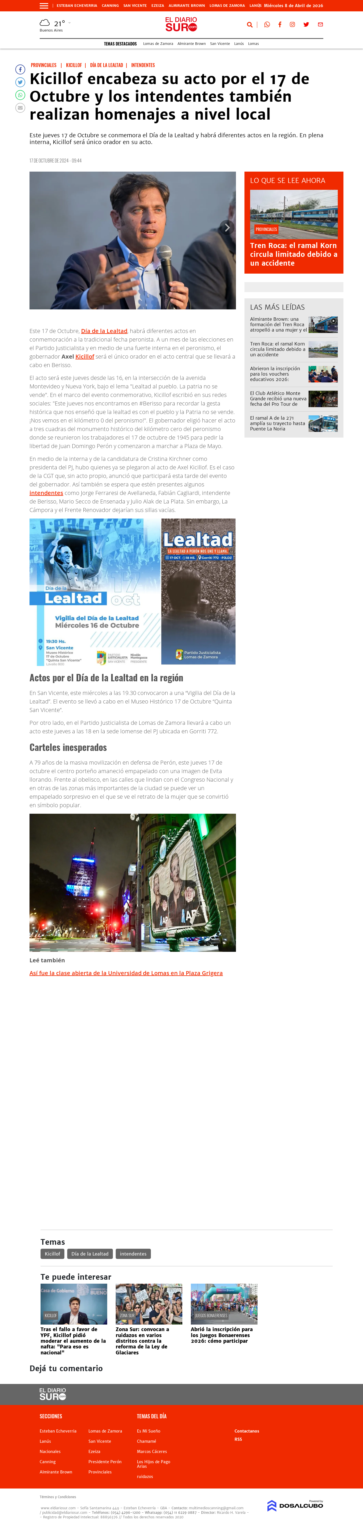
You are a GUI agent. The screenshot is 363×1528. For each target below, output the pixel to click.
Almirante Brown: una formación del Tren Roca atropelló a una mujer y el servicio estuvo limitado (278, 327)
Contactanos (247, 1431)
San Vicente (135, 5)
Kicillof (84, 356)
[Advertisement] (186, 1021)
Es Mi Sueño (148, 1431)
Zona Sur (127, 1315)
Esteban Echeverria (77, 5)
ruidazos (145, 1476)
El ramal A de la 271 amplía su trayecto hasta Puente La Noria (277, 423)
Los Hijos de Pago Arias (153, 1464)
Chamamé (146, 1441)
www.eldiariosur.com (58, 1508)
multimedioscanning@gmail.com (216, 1508)
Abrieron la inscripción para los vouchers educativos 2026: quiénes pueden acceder (276, 377)
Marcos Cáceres (152, 1451)
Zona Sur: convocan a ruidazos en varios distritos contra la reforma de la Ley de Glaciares (142, 1341)
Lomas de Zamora (227, 5)
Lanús (239, 43)
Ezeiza (157, 5)
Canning (110, 5)
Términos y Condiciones (58, 1497)
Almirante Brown (187, 5)
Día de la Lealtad (104, 331)
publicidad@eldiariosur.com (64, 1512)
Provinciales (100, 1472)
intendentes (46, 493)
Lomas (253, 43)
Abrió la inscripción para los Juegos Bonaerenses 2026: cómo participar (222, 1335)
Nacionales (50, 1451)
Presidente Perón (105, 1461)
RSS (238, 1439)
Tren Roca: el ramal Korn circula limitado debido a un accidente (293, 254)
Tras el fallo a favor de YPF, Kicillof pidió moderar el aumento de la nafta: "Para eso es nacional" (73, 1341)
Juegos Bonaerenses (211, 1315)
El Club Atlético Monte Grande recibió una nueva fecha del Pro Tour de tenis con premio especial (278, 401)
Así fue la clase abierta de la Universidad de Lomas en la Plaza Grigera (126, 973)
